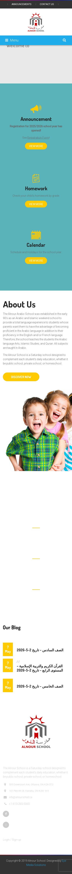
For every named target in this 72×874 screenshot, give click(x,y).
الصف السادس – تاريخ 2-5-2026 (40, 650)
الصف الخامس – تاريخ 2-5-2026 (40, 686)
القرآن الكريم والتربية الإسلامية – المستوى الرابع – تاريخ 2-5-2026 (40, 668)
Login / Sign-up (12, 839)
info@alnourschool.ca (18, 797)
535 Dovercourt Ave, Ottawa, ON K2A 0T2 (28, 784)
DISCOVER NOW (21, 377)
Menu (11, 40)
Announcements (21, 4)
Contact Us (47, 4)
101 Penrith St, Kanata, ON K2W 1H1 (26, 790)
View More (36, 146)
